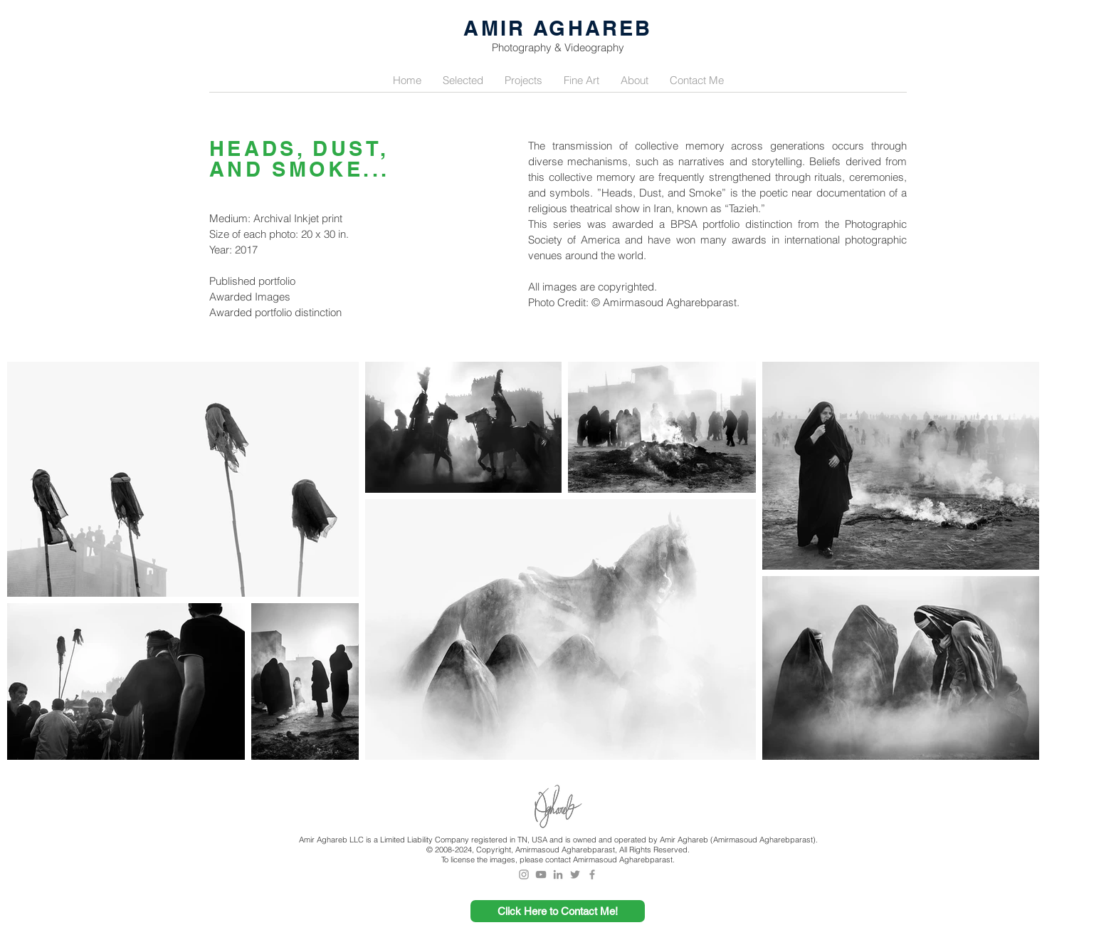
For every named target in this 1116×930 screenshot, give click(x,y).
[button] (463, 80)
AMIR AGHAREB (557, 28)
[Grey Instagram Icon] (523, 874)
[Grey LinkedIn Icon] (558, 874)
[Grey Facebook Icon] (592, 874)
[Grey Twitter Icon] (575, 874)
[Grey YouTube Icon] (541, 874)
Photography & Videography (558, 47)
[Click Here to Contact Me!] (557, 911)
